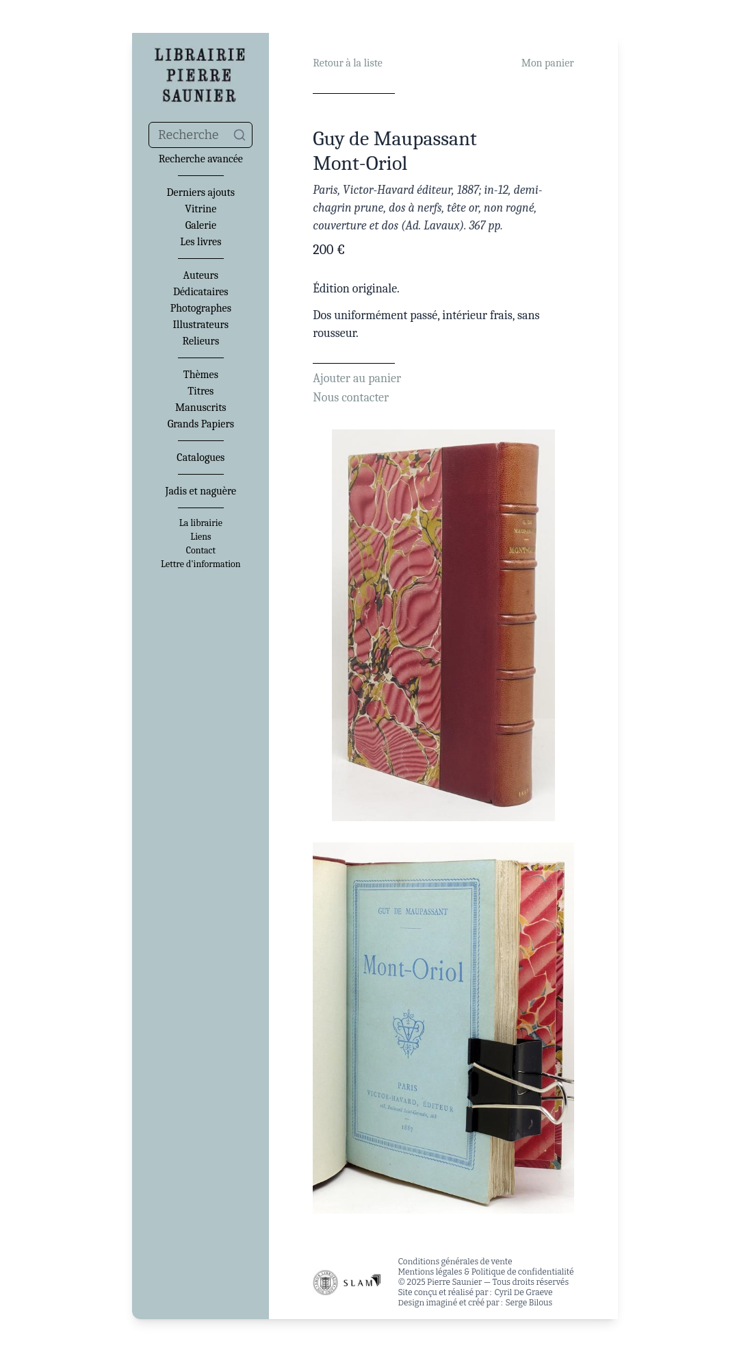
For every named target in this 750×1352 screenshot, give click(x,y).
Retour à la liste (347, 63)
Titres (201, 391)
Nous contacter (351, 397)
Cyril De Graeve (523, 1292)
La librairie (200, 523)
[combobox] (200, 135)
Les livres (200, 241)
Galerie (200, 225)
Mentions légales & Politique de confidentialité (485, 1272)
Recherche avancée (201, 158)
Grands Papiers (201, 423)
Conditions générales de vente (455, 1261)
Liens (200, 537)
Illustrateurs (201, 324)
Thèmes (200, 374)
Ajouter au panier (357, 378)
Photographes (200, 308)
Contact (201, 551)
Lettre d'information (201, 564)
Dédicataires (201, 291)
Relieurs (200, 341)
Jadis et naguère (201, 491)
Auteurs (201, 275)
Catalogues (200, 457)
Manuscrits (201, 407)
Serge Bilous (529, 1302)
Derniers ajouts (201, 192)
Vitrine (200, 208)
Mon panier (547, 63)
